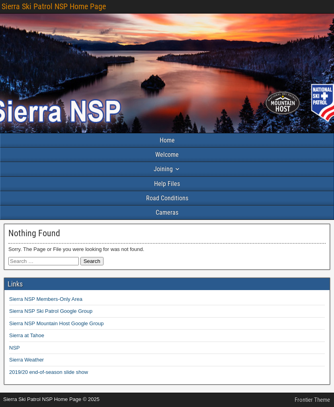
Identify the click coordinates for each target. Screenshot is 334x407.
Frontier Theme (312, 399)
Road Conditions (167, 198)
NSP (14, 348)
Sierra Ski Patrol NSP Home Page (54, 6)
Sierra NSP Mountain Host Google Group (56, 323)
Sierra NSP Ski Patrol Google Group (50, 311)
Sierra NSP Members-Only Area (45, 299)
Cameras (167, 212)
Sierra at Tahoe (26, 335)
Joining (163, 169)
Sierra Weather (26, 360)
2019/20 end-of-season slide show (48, 372)
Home (167, 140)
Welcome (167, 154)
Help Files (167, 184)
